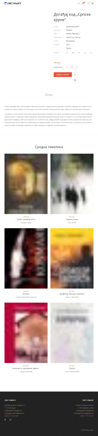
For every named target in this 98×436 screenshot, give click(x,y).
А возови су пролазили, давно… (26, 368)
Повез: (56, 41)
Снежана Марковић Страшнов (26, 297)
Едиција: (57, 30)
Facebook (5, 420)
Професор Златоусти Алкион (72, 294)
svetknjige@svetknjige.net (13, 410)
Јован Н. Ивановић (72, 297)
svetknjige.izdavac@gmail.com (14, 413)
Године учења (72, 219)
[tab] (49, 95)
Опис (49, 95)
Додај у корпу (63, 74)
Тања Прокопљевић (72, 371)
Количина (58, 67)
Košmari (26, 294)
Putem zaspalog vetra (26, 219)
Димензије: (58, 37)
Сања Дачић (72, 223)
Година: (57, 44)
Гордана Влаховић (26, 371)
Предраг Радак (26, 223)
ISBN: (56, 34)
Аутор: (56, 26)
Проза (68, 48)
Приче (72, 368)
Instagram (10, 420)
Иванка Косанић (72, 26)
